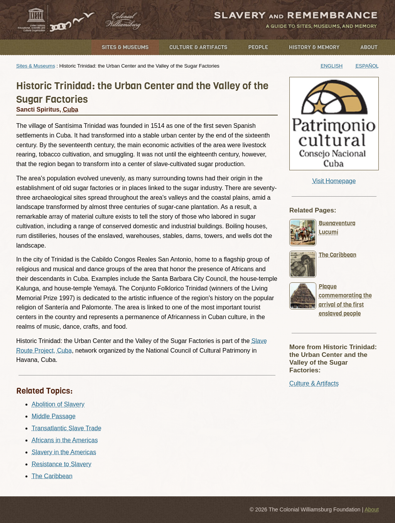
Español (367, 66)
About (369, 47)
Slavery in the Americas (64, 452)
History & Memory (314, 47)
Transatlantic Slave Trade (66, 428)
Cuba (70, 109)
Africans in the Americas (65, 440)
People (258, 47)
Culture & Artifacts (198, 47)
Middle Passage (54, 416)
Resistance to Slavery (61, 464)
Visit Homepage (334, 181)
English (332, 66)
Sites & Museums (125, 47)
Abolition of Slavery (58, 404)
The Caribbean (52, 476)
